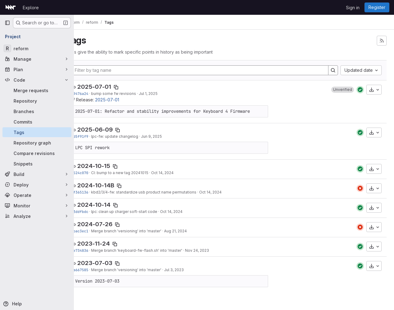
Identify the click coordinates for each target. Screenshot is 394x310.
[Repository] (36, 101)
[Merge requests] (36, 90)
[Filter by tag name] (207, 70)
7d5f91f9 (94, 136)
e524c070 (94, 172)
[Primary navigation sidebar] (7, 23)
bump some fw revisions (128, 93)
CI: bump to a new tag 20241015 (134, 172)
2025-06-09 (110, 129)
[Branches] (36, 111)
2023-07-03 (109, 263)
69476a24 (94, 93)
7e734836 (94, 250)
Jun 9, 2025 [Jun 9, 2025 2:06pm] (166, 136)
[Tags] (36, 132)
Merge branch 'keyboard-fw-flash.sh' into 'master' (151, 250)
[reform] (36, 48)
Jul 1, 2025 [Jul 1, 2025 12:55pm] (163, 93)
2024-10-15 (108, 165)
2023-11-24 (108, 243)
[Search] (333, 70)
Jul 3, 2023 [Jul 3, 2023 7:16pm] (189, 269)
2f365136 (94, 192)
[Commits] (36, 122)
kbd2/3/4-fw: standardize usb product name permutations (158, 192)
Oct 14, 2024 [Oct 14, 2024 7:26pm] (177, 172)
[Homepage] (10, 7)
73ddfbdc (94, 211)
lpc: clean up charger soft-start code (139, 211)
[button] (342, 90)
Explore (31, 7)
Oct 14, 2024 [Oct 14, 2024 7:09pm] (225, 192)
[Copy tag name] (131, 87)
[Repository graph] (36, 143)
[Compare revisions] (36, 153)
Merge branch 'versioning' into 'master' (141, 231)
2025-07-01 (109, 86)
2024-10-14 (109, 204)
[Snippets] (36, 164)
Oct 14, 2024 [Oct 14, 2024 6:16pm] (186, 211)
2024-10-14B (110, 185)
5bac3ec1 (94, 231)
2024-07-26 (109, 224)
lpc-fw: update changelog (129, 136)
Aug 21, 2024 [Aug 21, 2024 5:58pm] (190, 231)
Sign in (353, 7)
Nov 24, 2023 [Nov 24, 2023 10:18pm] (212, 250)
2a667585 (94, 269)
